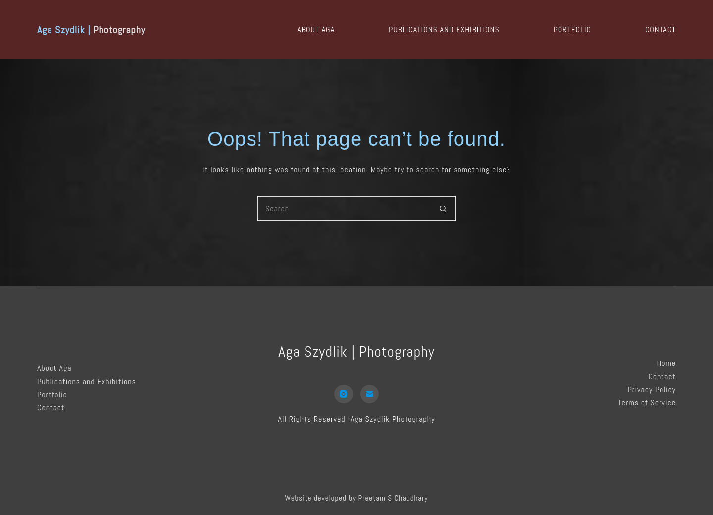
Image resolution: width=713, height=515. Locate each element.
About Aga (316, 29)
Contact (660, 29)
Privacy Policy (652, 389)
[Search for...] (344, 208)
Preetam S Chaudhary (393, 498)
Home (666, 363)
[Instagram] (343, 394)
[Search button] (443, 208)
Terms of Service (647, 402)
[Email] (369, 394)
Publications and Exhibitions (444, 29)
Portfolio (572, 29)
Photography (91, 29)
